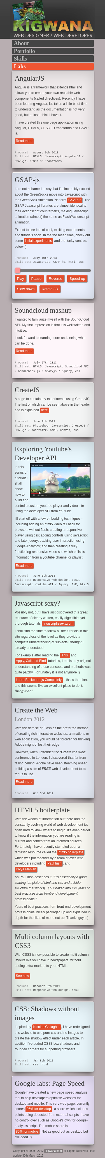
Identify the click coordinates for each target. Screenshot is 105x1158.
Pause (36, 278)
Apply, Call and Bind (31, 661)
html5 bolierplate (71, 852)
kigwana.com (53, 1150)
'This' (64, 655)
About (21, 43)
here (44, 410)
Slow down (26, 289)
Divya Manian (26, 869)
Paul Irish (54, 863)
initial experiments (38, 241)
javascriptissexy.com (58, 623)
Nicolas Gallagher (46, 1027)
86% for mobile (27, 1131)
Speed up (77, 278)
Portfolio (24, 51)
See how (22, 976)
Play (20, 278)
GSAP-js (74, 200)
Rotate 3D (50, 289)
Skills (20, 59)
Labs (20, 66)
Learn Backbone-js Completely (39, 680)
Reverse (55, 278)
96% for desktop (39, 1109)
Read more (24, 141)
